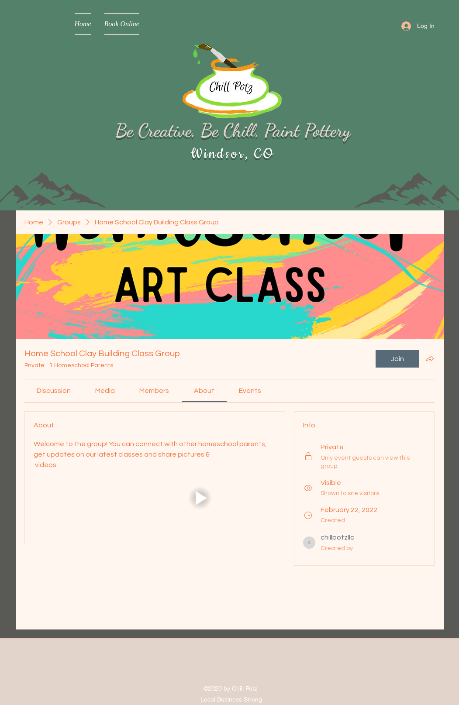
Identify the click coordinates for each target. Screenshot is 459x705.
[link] (54, 390)
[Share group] (429, 358)
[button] (199, 498)
